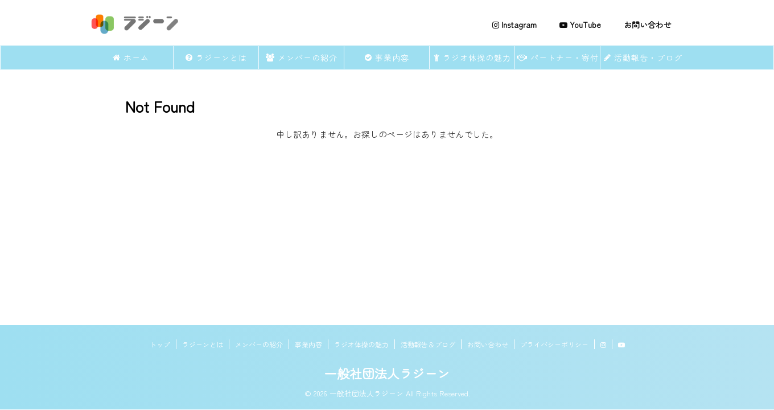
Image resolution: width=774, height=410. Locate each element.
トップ (160, 344)
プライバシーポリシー (554, 344)
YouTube (580, 24)
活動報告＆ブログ (428, 344)
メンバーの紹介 (301, 57)
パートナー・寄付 (558, 57)
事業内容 (387, 57)
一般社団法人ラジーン (387, 373)
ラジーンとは (216, 57)
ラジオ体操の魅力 (472, 57)
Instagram (514, 24)
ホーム (131, 57)
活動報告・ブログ (643, 57)
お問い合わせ (648, 24)
